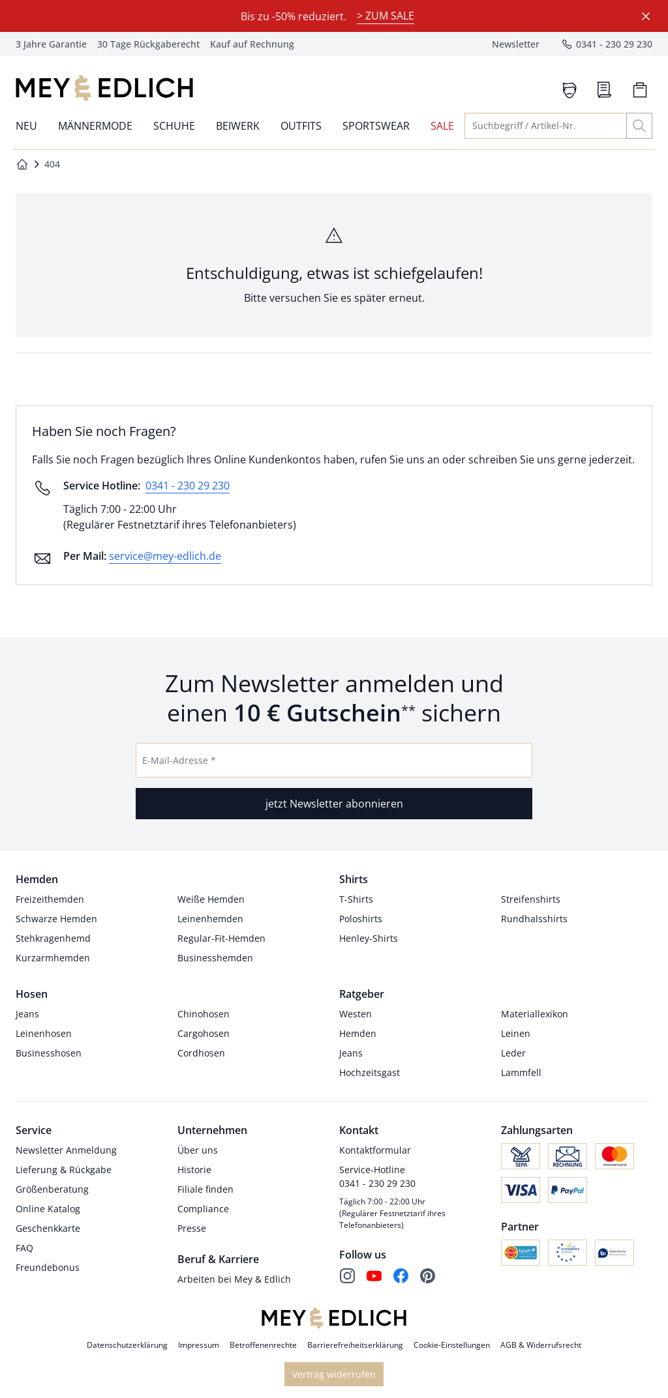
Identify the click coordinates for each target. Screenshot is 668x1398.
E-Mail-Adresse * (179, 760)
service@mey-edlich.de (165, 556)
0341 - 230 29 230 (187, 485)
